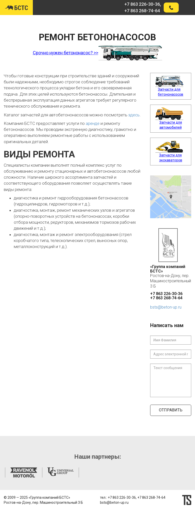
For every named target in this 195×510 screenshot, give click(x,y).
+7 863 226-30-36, (142, 4)
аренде (93, 123)
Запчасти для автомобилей (170, 124)
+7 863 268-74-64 (142, 10)
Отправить (170, 410)
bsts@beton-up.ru (165, 307)
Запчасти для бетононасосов (170, 91)
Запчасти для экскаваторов (170, 157)
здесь (134, 114)
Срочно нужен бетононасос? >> (65, 52)
